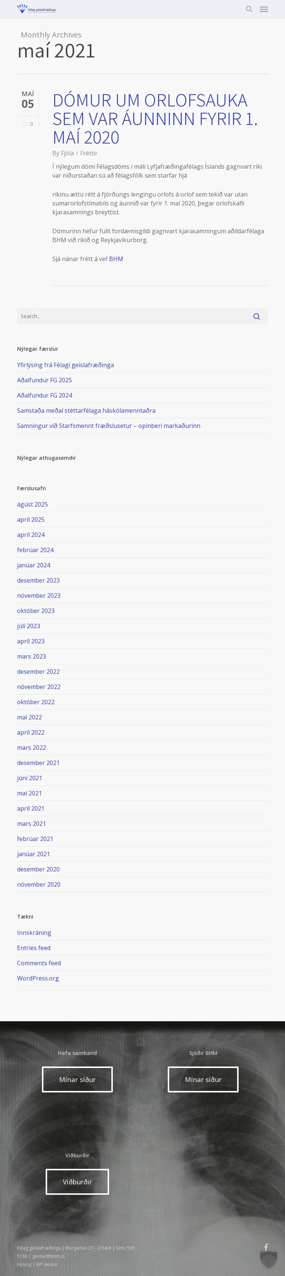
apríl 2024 (31, 535)
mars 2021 (31, 824)
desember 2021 (38, 763)
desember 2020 (38, 869)
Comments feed (39, 963)
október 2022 (36, 702)
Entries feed (33, 948)
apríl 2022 (31, 732)
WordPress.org (38, 978)
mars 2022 (31, 747)
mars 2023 (31, 656)
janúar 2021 (33, 854)
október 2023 (36, 611)
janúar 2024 (33, 565)
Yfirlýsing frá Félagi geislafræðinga (65, 365)
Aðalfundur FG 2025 (44, 380)
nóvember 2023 (38, 595)
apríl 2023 (31, 641)
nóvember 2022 (38, 687)
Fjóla (67, 153)
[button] (264, 9)
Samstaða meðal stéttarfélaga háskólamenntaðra (86, 410)
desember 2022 (38, 671)
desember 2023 (38, 580)
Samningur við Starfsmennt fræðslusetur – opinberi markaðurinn (108, 426)
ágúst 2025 (32, 504)
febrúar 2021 (35, 839)
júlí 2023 (28, 626)
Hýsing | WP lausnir (37, 1264)
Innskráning (34, 933)
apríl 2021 (31, 808)
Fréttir (89, 153)
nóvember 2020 (38, 884)
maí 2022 (29, 717)
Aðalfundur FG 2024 (44, 395)
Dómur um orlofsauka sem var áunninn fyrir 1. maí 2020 (155, 118)
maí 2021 (29, 793)
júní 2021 (29, 778)
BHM (116, 259)
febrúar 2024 (35, 550)
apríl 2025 (31, 519)
